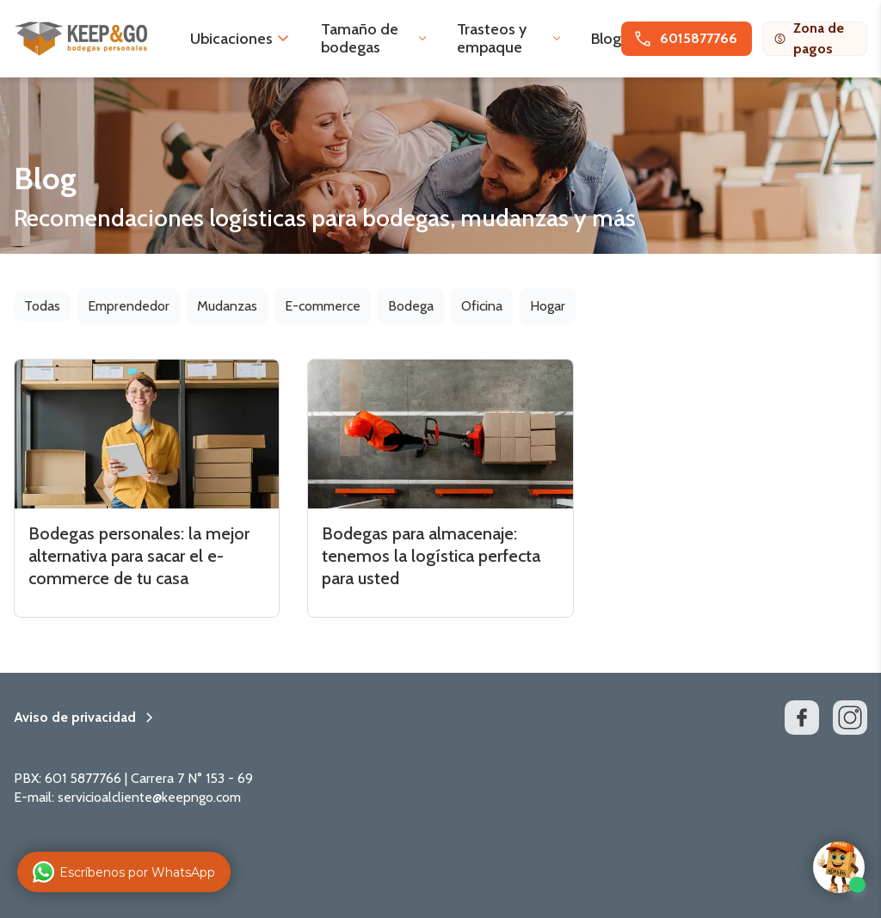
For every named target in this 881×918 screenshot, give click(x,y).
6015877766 (684, 38)
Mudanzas (227, 306)
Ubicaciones (231, 38)
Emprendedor (128, 306)
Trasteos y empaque (492, 38)
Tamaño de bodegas (359, 38)
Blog (606, 38)
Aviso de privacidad (75, 717)
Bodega (411, 306)
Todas (42, 306)
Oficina (481, 306)
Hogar (547, 306)
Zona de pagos (808, 39)
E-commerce (322, 306)
